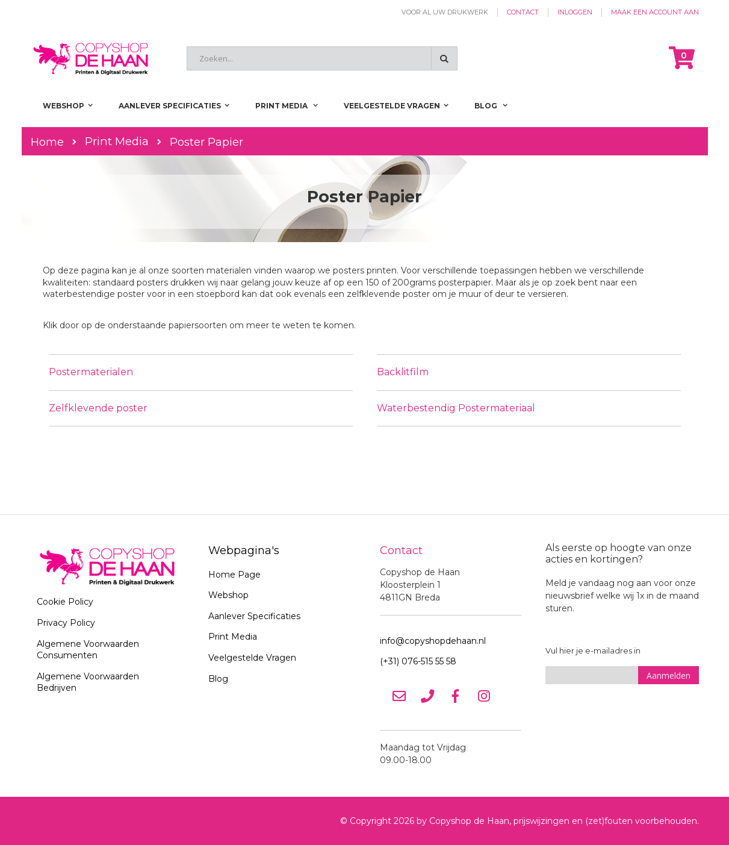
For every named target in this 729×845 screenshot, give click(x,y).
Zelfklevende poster (98, 408)
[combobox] (322, 58)
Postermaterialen (91, 372)
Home (47, 142)
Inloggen (574, 12)
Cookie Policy (65, 601)
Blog (218, 678)
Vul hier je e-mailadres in (593, 650)
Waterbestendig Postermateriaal (456, 408)
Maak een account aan (655, 12)
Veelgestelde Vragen (252, 657)
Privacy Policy (66, 622)
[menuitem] (491, 105)
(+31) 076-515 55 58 (418, 661)
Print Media (117, 141)
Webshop (228, 595)
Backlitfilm (403, 372)
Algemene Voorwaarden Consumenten (88, 649)
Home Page (234, 574)
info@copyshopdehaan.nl (433, 640)
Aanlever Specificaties (254, 616)
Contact (523, 12)
